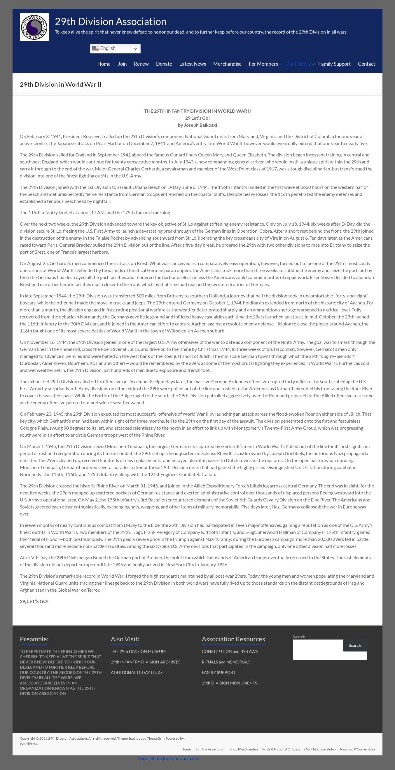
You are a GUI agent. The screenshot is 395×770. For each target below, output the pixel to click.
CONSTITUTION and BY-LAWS (230, 651)
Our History (298, 64)
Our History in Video (320, 749)
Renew (141, 64)
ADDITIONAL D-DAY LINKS (136, 672)
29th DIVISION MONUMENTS (229, 682)
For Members (263, 64)
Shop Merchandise (242, 749)
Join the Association (208, 749)
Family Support (334, 64)
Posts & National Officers (281, 749)
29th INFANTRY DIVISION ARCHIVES (145, 661)
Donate (164, 64)
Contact (366, 64)
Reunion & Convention (357, 749)
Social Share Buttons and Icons (168, 758)
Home (104, 64)
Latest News (192, 64)
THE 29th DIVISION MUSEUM (138, 651)
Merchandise (227, 64)
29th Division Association (113, 21)
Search (299, 636)
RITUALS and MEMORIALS (226, 661)
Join (122, 64)
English (104, 48)
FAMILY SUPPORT (218, 672)
